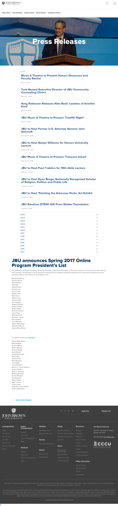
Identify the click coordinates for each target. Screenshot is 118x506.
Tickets (78, 449)
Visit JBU (5, 440)
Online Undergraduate (26, 427)
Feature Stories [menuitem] (29, 13)
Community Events (82, 455)
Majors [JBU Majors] (4, 430)
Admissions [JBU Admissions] (6, 433)
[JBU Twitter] (69, 411)
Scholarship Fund (63, 430)
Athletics (42, 426)
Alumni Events (43, 454)
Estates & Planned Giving (65, 433)
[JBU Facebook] (61, 411)
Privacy (78, 471)
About (59, 446)
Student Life (6, 443)
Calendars (79, 433)
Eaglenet (79, 436)
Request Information (9, 446)
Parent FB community (46, 444)
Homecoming (43, 457)
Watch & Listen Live (45, 433)
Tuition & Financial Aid (28, 438)
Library (78, 443)
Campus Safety (81, 440)
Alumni (41, 450)
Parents (42, 440)
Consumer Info (81, 468)
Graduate (24, 448)
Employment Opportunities (61, 450)
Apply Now (85, 411)
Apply (4, 449)
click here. (31, 338)
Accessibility (80, 474)
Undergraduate (8, 426)
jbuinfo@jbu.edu (109, 437)
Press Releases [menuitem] (17, 13)
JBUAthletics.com (45, 430)
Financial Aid (6, 436)
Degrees (23, 432)
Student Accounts (82, 446)
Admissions (24, 435)
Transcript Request (82, 452)
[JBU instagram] (65, 411)
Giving (59, 426)
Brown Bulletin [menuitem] (41, 13)
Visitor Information (63, 457)
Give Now (60, 440)
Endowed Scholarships (65, 436)
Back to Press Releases (22, 400)
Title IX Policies (81, 465)
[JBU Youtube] (73, 411)
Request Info (106, 411)
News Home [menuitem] (6, 13)
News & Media (62, 454)
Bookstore (79, 430)
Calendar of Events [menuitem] (54, 13)
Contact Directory (63, 461)
